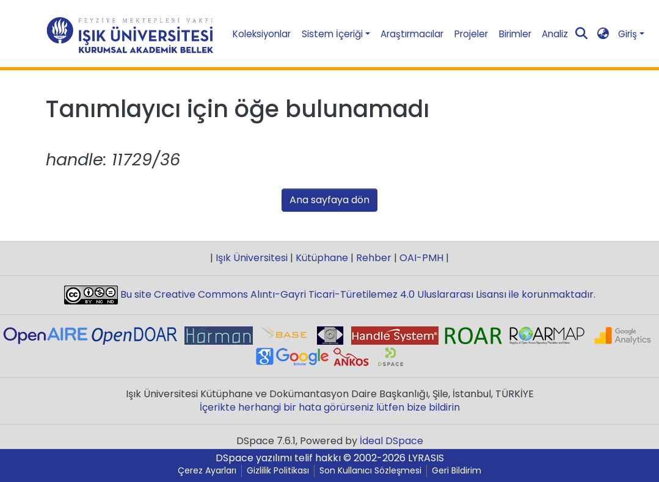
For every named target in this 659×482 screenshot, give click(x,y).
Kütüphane (322, 258)
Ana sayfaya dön (329, 200)
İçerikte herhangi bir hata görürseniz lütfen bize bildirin (330, 407)
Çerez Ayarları (207, 471)
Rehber (374, 258)
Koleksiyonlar (262, 33)
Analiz (555, 33)
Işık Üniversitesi (251, 258)
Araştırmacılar (411, 33)
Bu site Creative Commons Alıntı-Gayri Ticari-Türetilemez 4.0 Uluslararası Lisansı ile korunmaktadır (356, 294)
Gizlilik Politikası (278, 471)
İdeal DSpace (391, 441)
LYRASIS (426, 458)
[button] (603, 33)
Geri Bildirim (456, 471)
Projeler (471, 33)
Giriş (627, 33)
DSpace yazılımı (254, 458)
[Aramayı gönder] (581, 34)
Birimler (515, 33)
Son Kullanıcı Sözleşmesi (370, 471)
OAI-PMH (421, 258)
